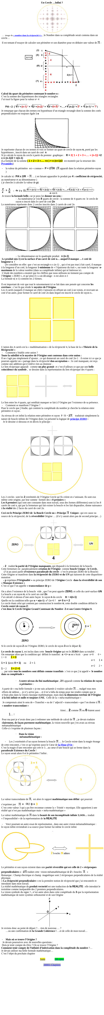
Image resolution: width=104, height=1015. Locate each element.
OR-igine (59, 959)
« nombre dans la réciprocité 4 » (27, 35)
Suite (42, 959)
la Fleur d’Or (65, 744)
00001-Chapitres (52, 964)
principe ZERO (78, 419)
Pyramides (7, 163)
